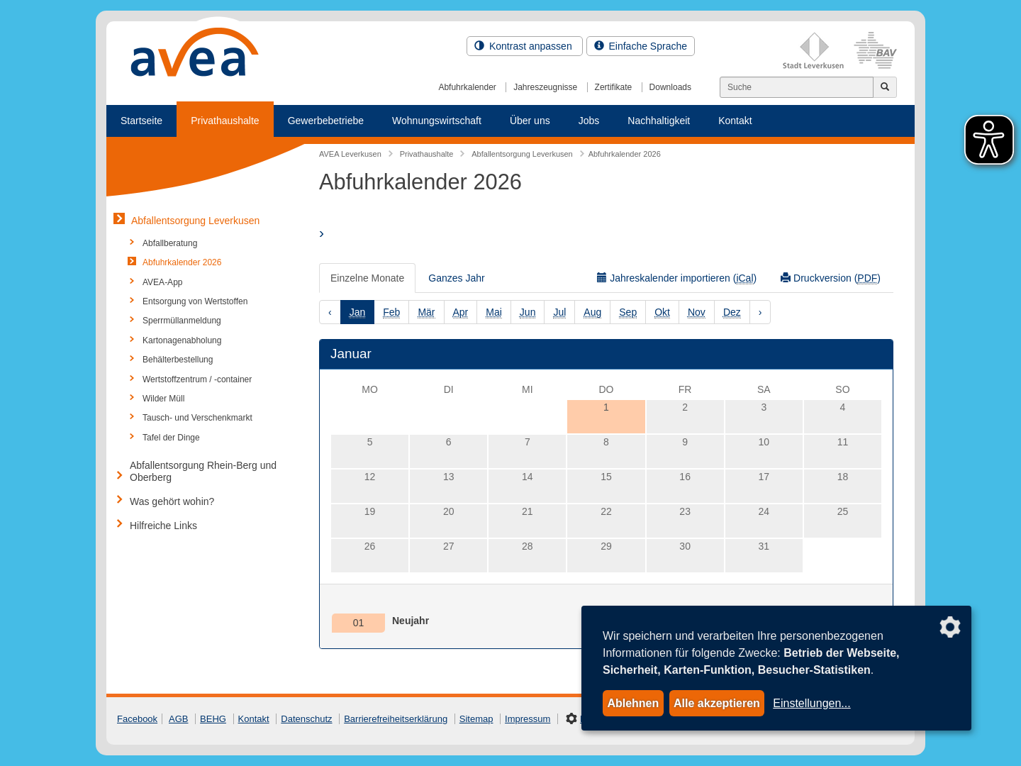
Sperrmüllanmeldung (182, 321)
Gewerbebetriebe (326, 120)
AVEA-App (162, 282)
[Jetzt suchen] (885, 87)
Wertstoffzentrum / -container (197, 379)
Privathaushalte (225, 120)
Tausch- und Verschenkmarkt (197, 418)
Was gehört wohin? (172, 501)
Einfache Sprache (640, 46)
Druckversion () (831, 278)
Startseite (141, 120)
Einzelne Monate (367, 278)
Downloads (670, 87)
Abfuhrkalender (467, 87)
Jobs (589, 120)
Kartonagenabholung (182, 340)
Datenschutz (306, 719)
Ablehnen (633, 703)
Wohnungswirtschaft (436, 120)
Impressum (527, 719)
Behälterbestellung (178, 360)
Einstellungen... (811, 703)
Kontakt (735, 120)
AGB (178, 719)
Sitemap (476, 719)
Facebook (137, 719)
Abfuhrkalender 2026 (182, 262)
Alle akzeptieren (717, 703)
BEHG (213, 719)
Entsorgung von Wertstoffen (195, 301)
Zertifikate (613, 87)
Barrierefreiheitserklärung (395, 719)
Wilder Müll (163, 399)
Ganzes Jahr (456, 278)
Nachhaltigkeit (658, 120)
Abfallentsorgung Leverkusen (195, 220)
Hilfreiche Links (163, 525)
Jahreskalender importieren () (677, 278)
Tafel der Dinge (171, 438)
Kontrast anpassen (524, 46)
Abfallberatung (170, 243)
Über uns (530, 120)
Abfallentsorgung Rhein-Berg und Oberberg (203, 471)
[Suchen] (797, 87)
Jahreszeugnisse (545, 87)
